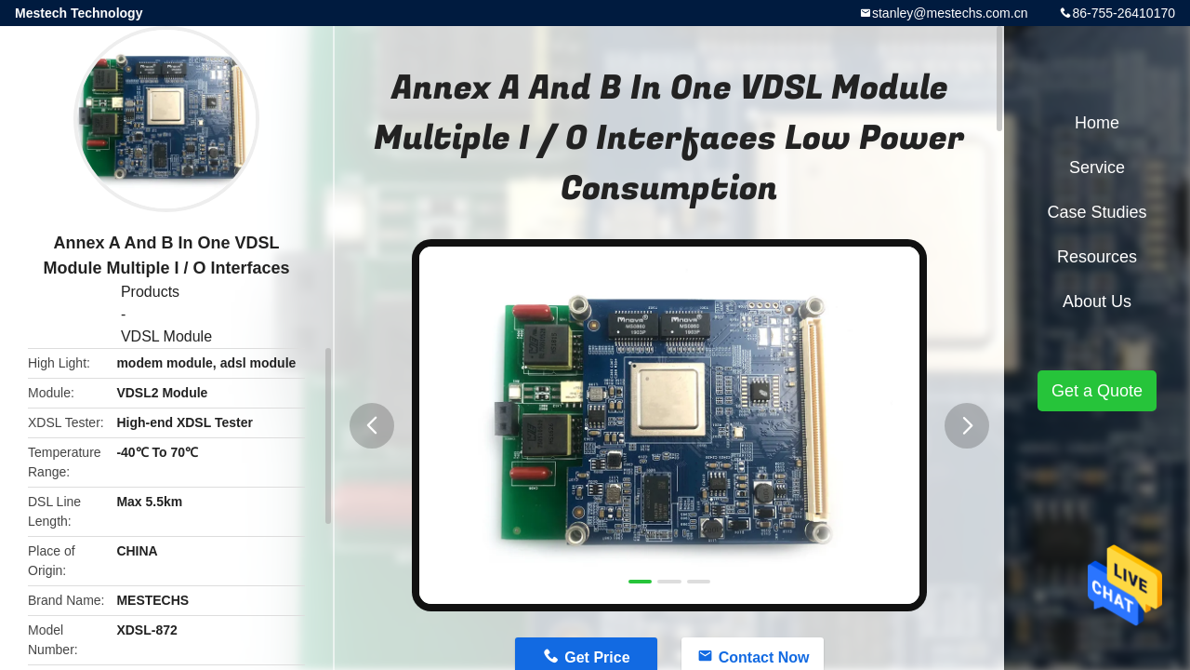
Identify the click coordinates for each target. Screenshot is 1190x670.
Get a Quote (1097, 391)
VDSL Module (166, 336)
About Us (1097, 301)
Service (1097, 167)
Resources (1097, 257)
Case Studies (1096, 212)
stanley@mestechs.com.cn (950, 13)
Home (1097, 123)
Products (150, 292)
